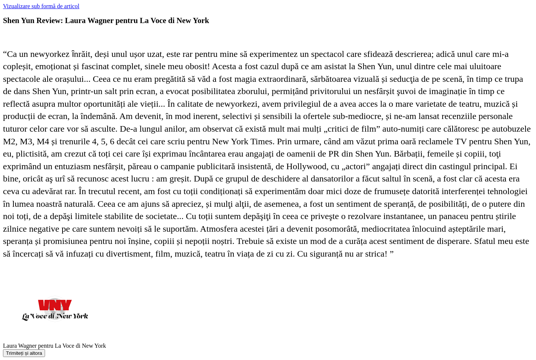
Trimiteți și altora (24, 353)
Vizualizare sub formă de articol (41, 6)
